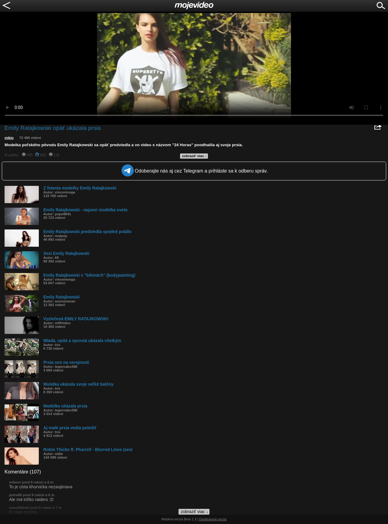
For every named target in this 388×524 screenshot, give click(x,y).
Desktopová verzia (213, 519)
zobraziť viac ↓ (194, 156)
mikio (9, 138)
